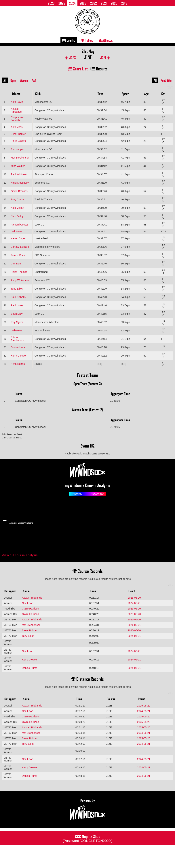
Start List (78, 68)
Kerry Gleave (18, 355)
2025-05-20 (134, 597)
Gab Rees (16, 330)
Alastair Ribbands (16, 110)
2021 (104, 3)
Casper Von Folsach (17, 119)
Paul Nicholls (18, 297)
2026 (51, 3)
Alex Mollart (17, 207)
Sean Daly (17, 313)
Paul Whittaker (19, 174)
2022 (93, 3)
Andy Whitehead (20, 280)
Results (99, 68)
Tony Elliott (17, 288)
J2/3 (70, 57)
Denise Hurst (18, 347)
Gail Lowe (16, 231)
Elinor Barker (18, 133)
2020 (114, 3)
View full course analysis (20, 555)
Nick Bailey (17, 216)
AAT (34, 80)
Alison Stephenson (17, 339)
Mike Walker (18, 166)
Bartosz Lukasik (20, 246)
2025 (61, 3)
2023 (83, 3)
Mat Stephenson (20, 157)
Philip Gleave (18, 140)
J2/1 (105, 57)
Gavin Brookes (19, 191)
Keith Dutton (18, 364)
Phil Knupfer (18, 149)
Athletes (106, 40)
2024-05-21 (134, 603)
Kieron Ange (18, 238)
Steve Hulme (29, 630)
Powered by (87, 809)
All (4, 80)
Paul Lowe (17, 305)
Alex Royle (17, 101)
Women (24, 80)
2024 (72, 3)
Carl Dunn (16, 263)
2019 (124, 3)
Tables (87, 40)
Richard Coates (19, 224)
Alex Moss (17, 127)
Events (68, 40)
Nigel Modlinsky (20, 182)
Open (13, 80)
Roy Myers (17, 322)
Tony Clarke (17, 199)
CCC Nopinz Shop (87, 838)
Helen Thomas (19, 271)
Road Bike (166, 80)
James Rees (18, 255)
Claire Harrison (30, 608)
